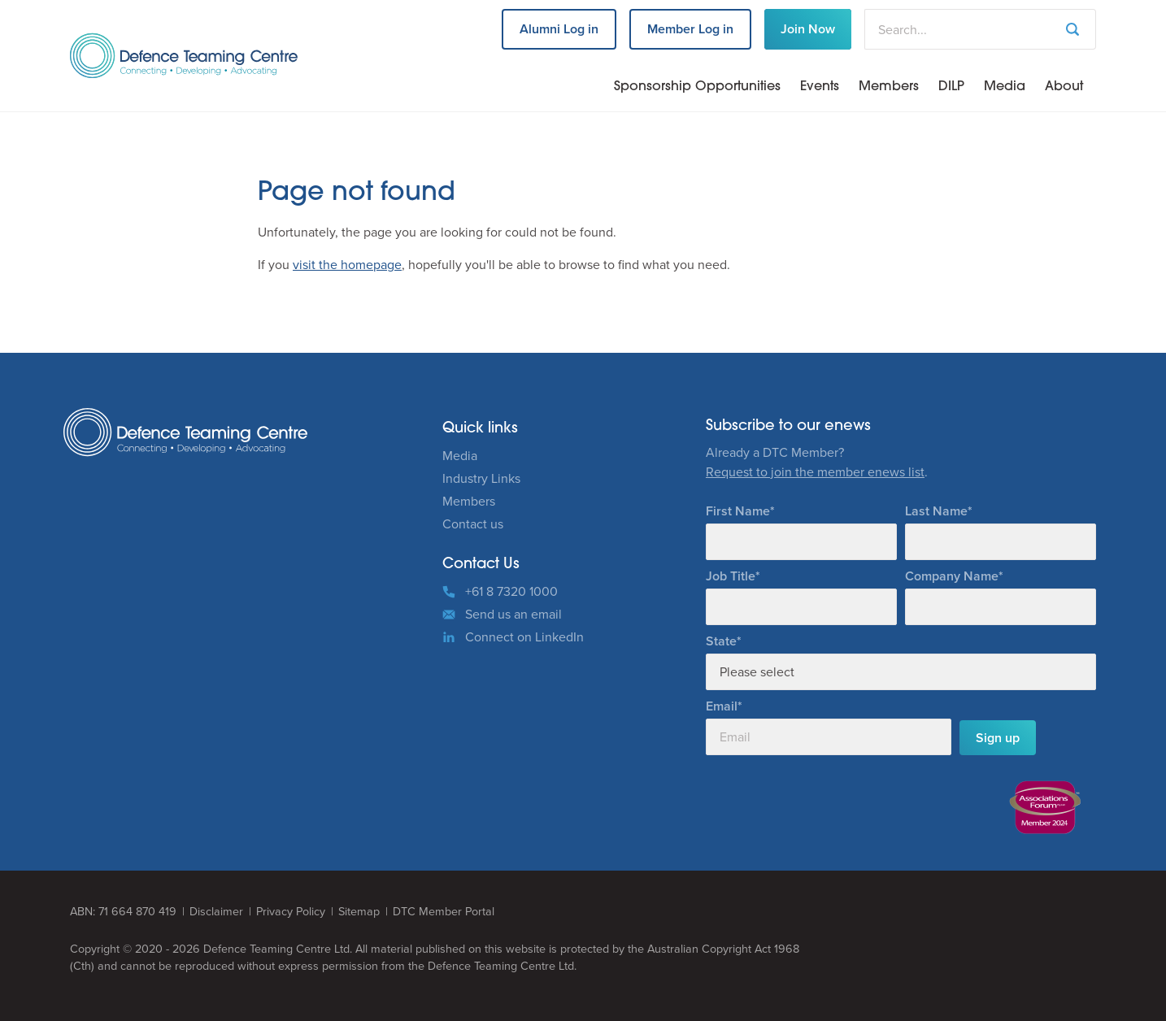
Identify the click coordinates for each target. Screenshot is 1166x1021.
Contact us (472, 524)
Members (889, 86)
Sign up (998, 737)
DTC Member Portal (443, 911)
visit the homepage (347, 264)
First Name (738, 511)
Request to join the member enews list (815, 472)
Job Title (730, 576)
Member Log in (690, 29)
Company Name (951, 576)
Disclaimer (216, 911)
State (721, 641)
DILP (951, 86)
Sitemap (359, 911)
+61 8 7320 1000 (511, 591)
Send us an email (513, 614)
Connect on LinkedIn (524, 637)
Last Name (936, 511)
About (1064, 86)
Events (819, 86)
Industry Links (481, 478)
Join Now (808, 29)
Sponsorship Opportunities (697, 86)
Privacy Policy (290, 911)
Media (1004, 86)
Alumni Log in (559, 29)
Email (721, 706)
